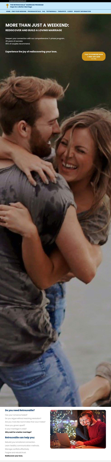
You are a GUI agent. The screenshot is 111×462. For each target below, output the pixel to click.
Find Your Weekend (19, 11)
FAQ (43, 11)
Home (8, 11)
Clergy (70, 11)
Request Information (82, 11)
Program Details (34, 11)
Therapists (62, 11)
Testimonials (51, 11)
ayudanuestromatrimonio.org (17, 1)
